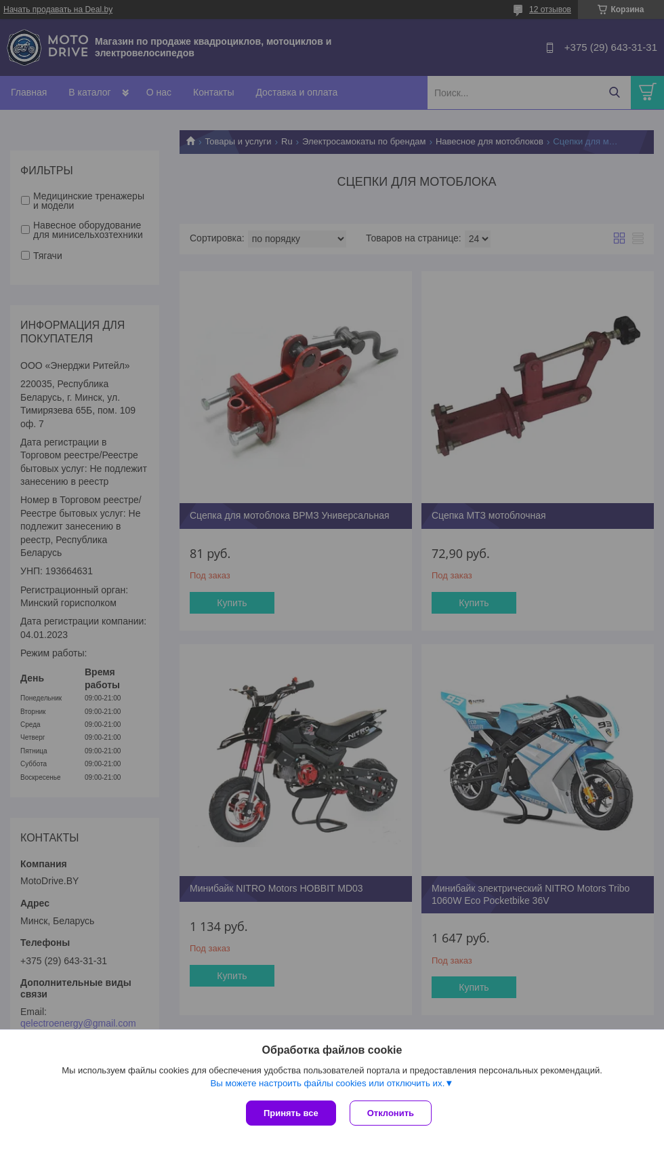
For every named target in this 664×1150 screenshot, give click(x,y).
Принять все (291, 1113)
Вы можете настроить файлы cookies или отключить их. (327, 1083)
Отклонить (390, 1113)
